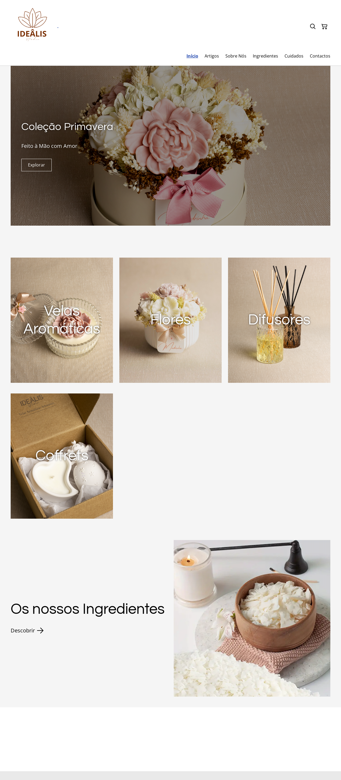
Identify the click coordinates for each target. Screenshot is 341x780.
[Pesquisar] (313, 26)
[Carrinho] (324, 26)
